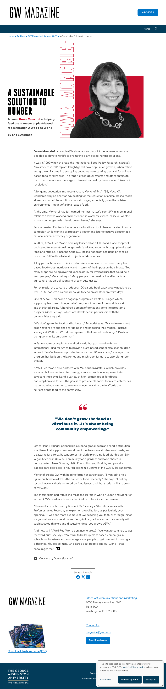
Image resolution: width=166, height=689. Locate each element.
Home (147, 29)
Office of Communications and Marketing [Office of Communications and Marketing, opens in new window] (111, 598)
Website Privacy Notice (134, 667)
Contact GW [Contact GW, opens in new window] (86, 678)
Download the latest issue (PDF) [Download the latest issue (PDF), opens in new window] (27, 651)
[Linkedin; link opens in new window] (88, 577)
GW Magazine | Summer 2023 (42, 36)
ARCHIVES (148, 12)
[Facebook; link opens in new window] (78, 577)
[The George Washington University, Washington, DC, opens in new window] (18, 676)
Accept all (151, 679)
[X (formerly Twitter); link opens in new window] (83, 577)
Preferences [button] (106, 679)
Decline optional (129, 679)
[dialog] (130, 673)
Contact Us (93, 625)
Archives (21, 36)
